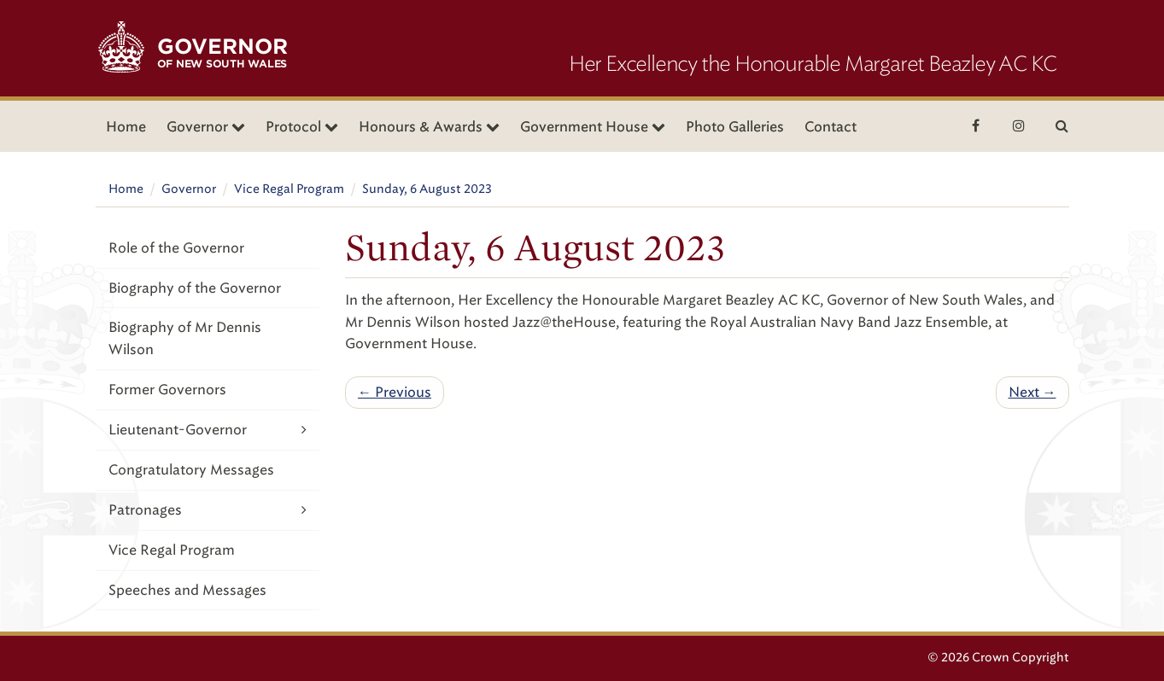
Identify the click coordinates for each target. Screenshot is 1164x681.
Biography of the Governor (194, 288)
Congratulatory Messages (191, 470)
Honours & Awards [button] (429, 127)
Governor (188, 189)
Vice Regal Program (289, 189)
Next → (1032, 392)
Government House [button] (592, 127)
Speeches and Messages (187, 590)
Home (126, 127)
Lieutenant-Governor (207, 429)
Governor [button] (206, 127)
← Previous (394, 392)
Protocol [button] (302, 127)
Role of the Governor (176, 248)
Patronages (207, 510)
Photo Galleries (735, 127)
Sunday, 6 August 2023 (427, 189)
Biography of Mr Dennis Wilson (184, 338)
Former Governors (167, 389)
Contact (830, 127)
